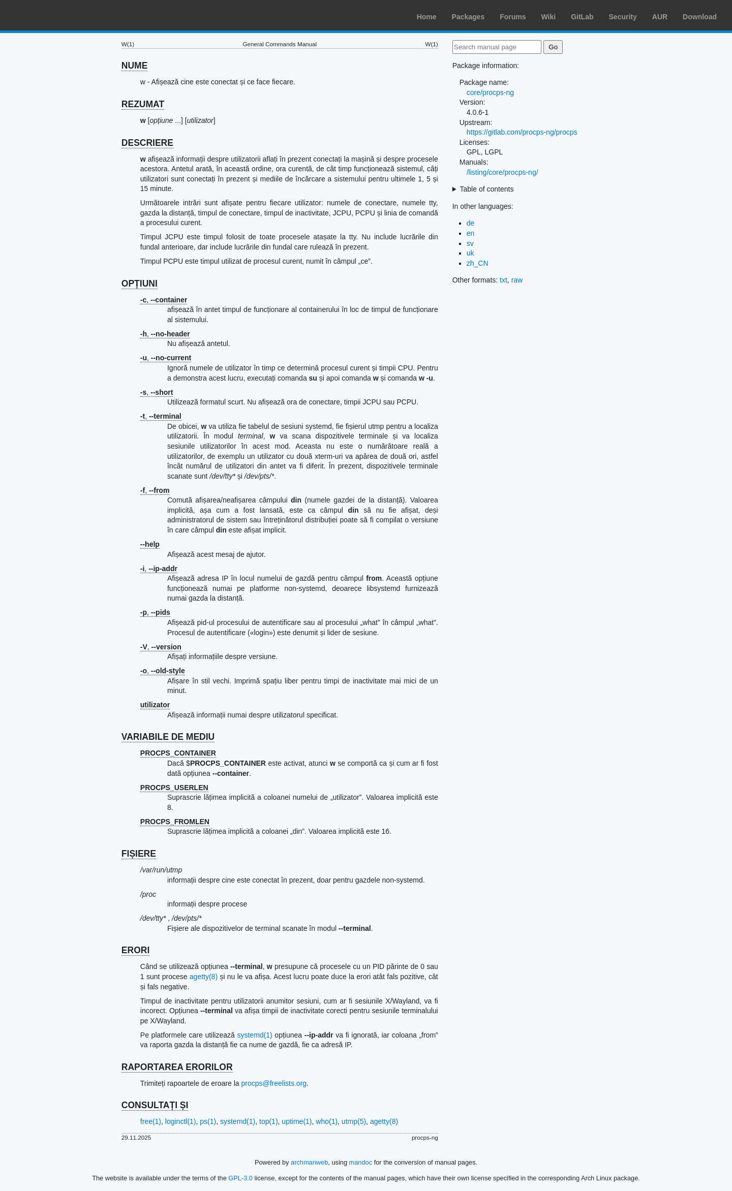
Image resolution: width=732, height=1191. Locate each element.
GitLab (582, 17)
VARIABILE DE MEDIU (168, 737)
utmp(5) (354, 1121)
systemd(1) (254, 1035)
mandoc (361, 1162)
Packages (468, 17)
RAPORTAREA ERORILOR (177, 1067)
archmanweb (309, 1162)
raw (517, 280)
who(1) (327, 1121)
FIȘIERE (138, 854)
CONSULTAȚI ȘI (155, 1105)
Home (427, 17)
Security (623, 17)
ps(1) (208, 1121)
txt (503, 280)
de (471, 223)
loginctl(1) (180, 1121)
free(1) (150, 1121)
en (471, 233)
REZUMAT (142, 104)
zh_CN (478, 263)
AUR (659, 17)
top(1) (268, 1121)
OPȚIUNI (139, 283)
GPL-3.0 (240, 1178)
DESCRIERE (147, 143)
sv (470, 243)
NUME (134, 65)
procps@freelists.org (274, 1083)
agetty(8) (204, 977)
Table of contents (487, 189)
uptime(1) (297, 1121)
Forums (513, 17)
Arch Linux (56, 15)
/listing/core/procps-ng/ (502, 172)
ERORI (135, 950)
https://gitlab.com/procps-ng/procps (522, 132)
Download (700, 17)
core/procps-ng (490, 92)
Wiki (548, 17)
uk (470, 253)
